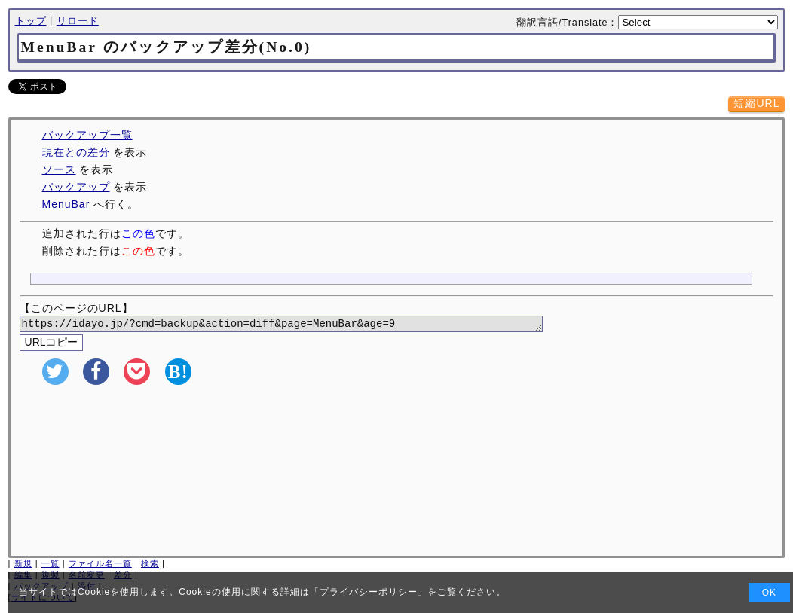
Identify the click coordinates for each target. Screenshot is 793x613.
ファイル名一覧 (100, 565)
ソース (59, 169)
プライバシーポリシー (369, 592)
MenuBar (66, 204)
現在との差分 (76, 152)
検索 (150, 565)
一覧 (50, 565)
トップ (31, 21)
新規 (23, 565)
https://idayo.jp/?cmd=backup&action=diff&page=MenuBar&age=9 (300, 325)
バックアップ (76, 187)
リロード (78, 21)
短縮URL (756, 103)
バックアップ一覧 (87, 135)
